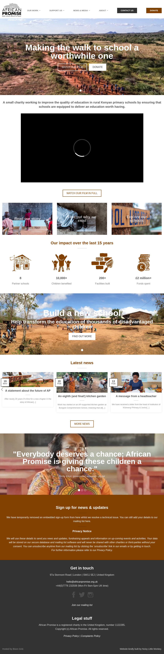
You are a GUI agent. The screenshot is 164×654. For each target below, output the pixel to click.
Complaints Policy (90, 636)
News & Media (80, 10)
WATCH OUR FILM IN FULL (82, 193)
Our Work (32, 10)
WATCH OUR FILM (72, 67)
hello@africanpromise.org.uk (82, 581)
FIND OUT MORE (82, 336)
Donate (154, 10)
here (87, 521)
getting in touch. (142, 546)
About (102, 10)
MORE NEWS (82, 424)
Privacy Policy (104, 550)
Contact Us (127, 10)
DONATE (98, 67)
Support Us (55, 10)
